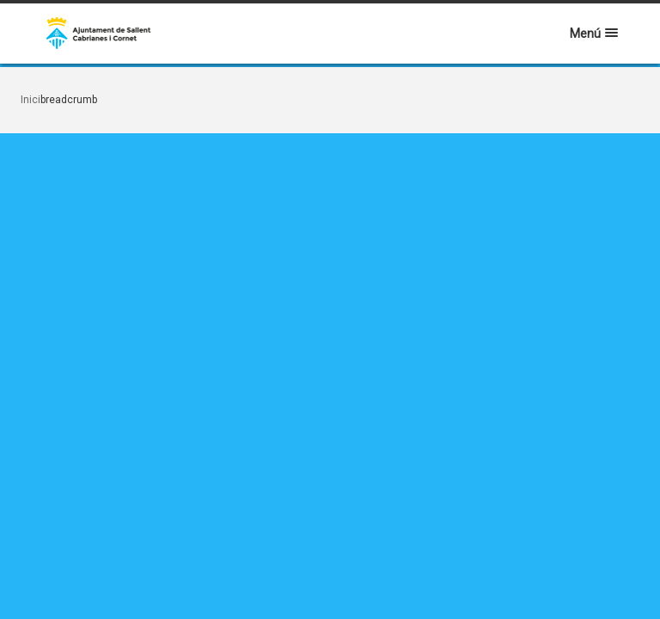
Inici (30, 100)
